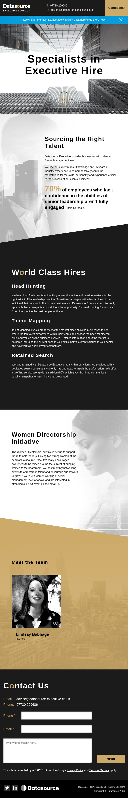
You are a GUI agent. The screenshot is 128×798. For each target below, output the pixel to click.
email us (55, 487)
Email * (8, 729)
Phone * (9, 715)
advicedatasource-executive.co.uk (72, 9)
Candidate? (116, 7)
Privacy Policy (75, 770)
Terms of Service (99, 770)
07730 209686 (58, 5)
